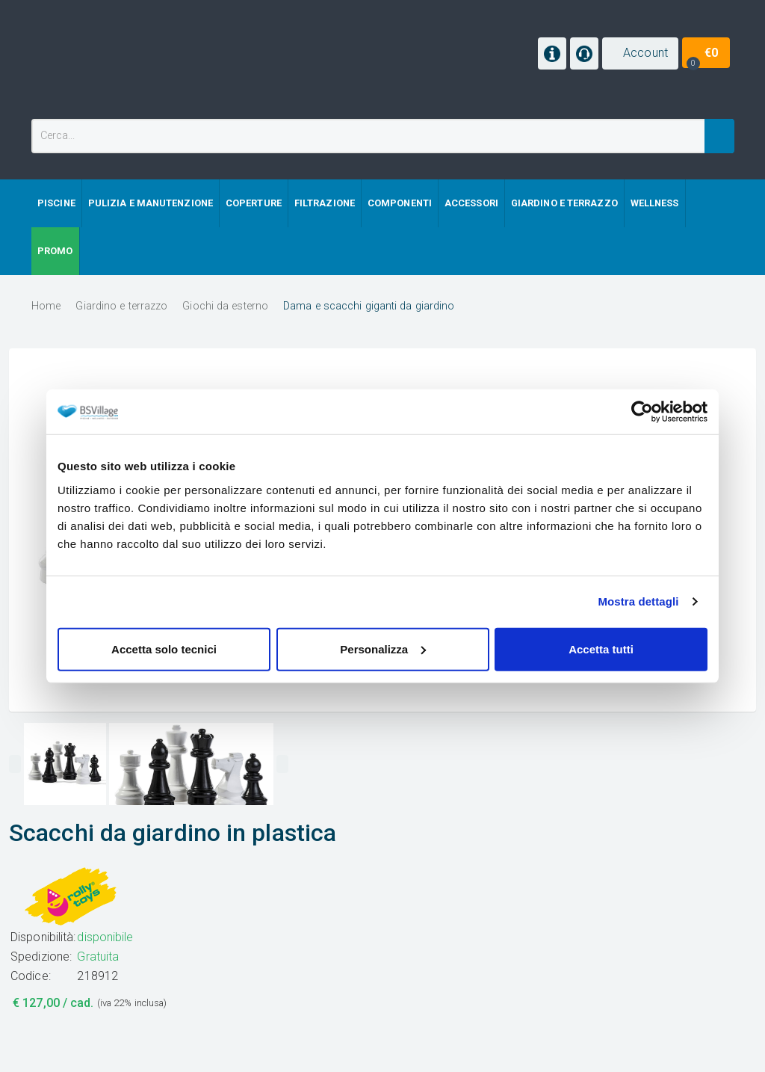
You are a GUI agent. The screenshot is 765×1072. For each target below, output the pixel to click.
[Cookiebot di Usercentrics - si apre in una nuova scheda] (642, 412)
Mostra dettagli (638, 601)
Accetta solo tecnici (164, 648)
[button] (640, 53)
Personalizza (383, 648)
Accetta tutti (601, 648)
